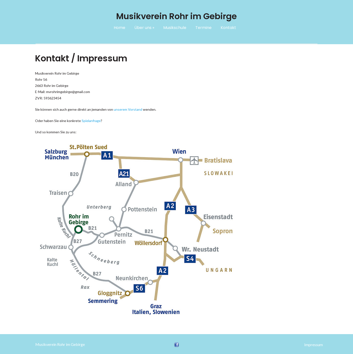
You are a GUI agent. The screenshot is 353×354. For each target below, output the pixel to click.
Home (119, 27)
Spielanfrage (91, 121)
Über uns (144, 27)
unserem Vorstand (128, 109)
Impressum (313, 344)
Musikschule (174, 27)
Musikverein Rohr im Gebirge (60, 344)
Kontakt (228, 27)
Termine (203, 27)
